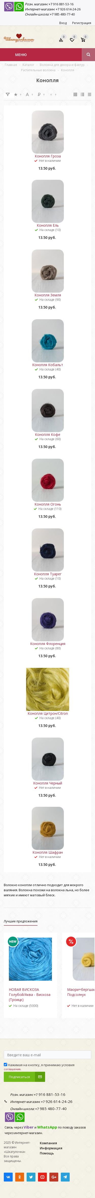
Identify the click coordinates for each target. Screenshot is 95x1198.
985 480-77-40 (64, 14)
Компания (48, 1143)
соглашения (12, 1069)
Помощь (47, 1153)
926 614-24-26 (70, 9)
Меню (21, 54)
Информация (51, 1148)
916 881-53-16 (62, 4)
